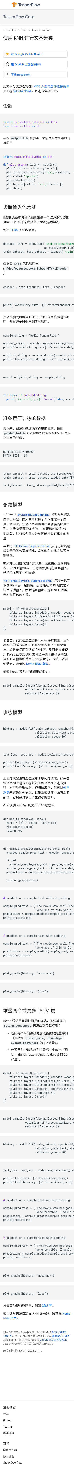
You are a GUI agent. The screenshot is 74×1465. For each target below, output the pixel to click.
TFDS (14, 230)
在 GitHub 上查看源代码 (23, 64)
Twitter (7, 1426)
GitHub (7, 1420)
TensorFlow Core (18, 17)
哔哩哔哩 (8, 1433)
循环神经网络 (22, 91)
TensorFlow (9, 30)
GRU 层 (47, 1305)
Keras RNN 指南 (37, 664)
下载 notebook (18, 74)
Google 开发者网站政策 (53, 1339)
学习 (24, 30)
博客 (6, 1414)
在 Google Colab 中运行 (24, 54)
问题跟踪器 (10, 1450)
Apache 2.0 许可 (60, 1335)
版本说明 (8, 1456)
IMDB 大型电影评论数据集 (50, 86)
